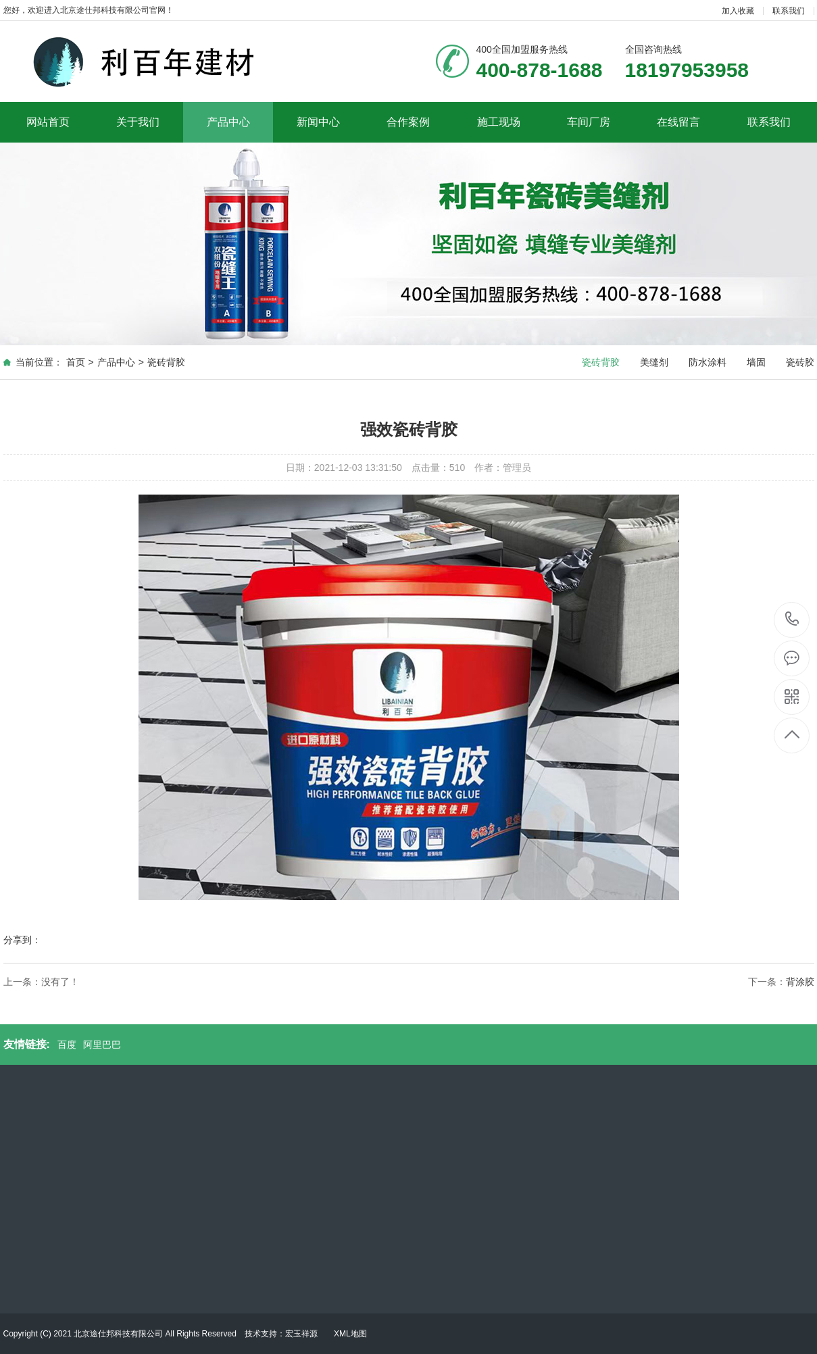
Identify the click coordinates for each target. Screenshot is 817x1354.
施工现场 (498, 122)
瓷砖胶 (800, 362)
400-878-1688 (792, 620)
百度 (66, 1044)
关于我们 (137, 122)
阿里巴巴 (102, 1044)
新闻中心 (318, 122)
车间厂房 (588, 122)
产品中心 (228, 122)
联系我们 (788, 11)
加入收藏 (738, 11)
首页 (75, 362)
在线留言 (678, 122)
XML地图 (350, 1333)
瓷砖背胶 (166, 362)
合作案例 (408, 122)
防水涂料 (707, 362)
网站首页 (48, 122)
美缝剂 (654, 362)
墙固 (756, 362)
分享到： (22, 939)
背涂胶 (800, 981)
